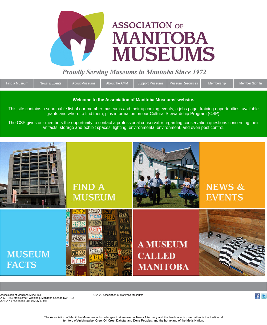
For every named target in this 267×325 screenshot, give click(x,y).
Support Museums (150, 83)
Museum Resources (183, 83)
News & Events (50, 83)
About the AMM (117, 83)
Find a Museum (17, 83)
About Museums (83, 83)
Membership (217, 83)
